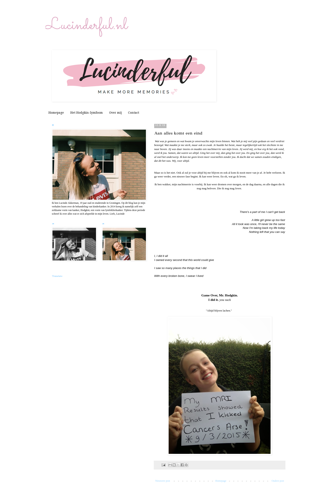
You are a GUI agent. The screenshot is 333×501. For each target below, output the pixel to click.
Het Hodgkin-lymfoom (86, 112)
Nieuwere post (162, 480)
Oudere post (278, 480)
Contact (133, 112)
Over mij (115, 112)
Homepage (56, 112)
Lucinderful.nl (86, 25)
